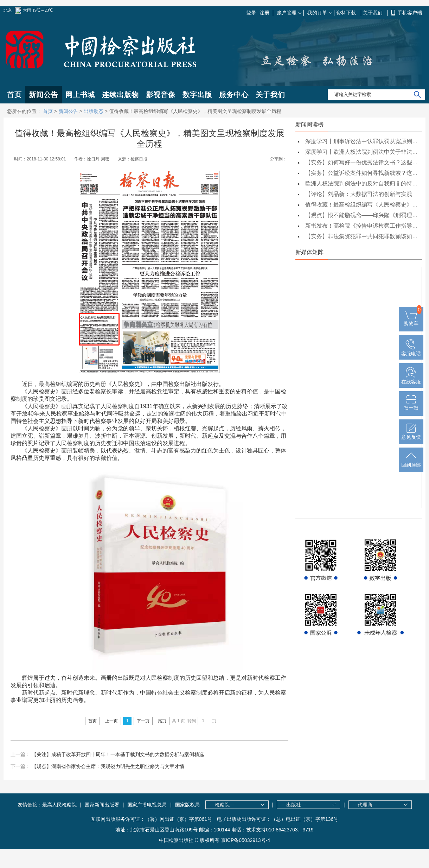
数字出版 (197, 95)
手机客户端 (409, 12)
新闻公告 (43, 95)
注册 (264, 12)
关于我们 (373, 12)
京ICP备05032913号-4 (245, 840)
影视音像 (160, 95)
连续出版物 (120, 95)
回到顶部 (411, 462)
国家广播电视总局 (147, 804)
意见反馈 (411, 434)
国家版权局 (187, 804)
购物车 (411, 320)
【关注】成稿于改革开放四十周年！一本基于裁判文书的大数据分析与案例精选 (118, 754)
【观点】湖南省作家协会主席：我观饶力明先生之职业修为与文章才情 (108, 766)
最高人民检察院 (59, 804)
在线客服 (411, 379)
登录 (251, 12)
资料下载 (346, 12)
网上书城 (80, 95)
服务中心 (234, 95)
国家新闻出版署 (102, 804)
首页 (14, 95)
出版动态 (93, 111)
